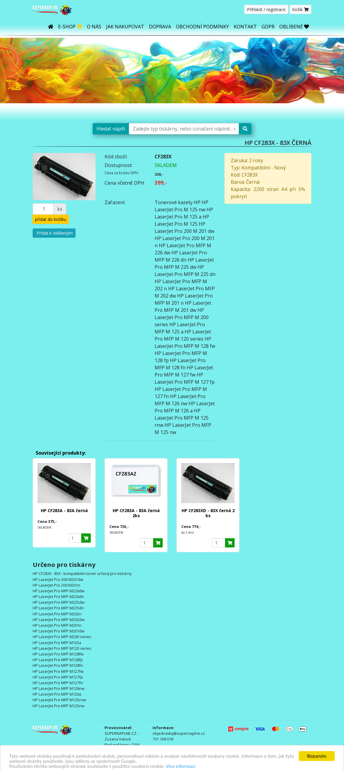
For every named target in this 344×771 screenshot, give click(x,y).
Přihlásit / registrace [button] (266, 9)
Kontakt (245, 26)
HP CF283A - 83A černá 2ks (136, 513)
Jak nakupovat (125, 26)
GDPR (268, 26)
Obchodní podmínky (202, 26)
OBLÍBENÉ (294, 26)
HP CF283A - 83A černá (64, 510)
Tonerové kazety (174, 202)
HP (197, 202)
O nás (94, 26)
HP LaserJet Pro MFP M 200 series (182, 317)
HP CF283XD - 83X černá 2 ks (208, 513)
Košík (300, 9)
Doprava (160, 26)
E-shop (70, 26)
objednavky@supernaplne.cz (179, 733)
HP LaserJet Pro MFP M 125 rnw (182, 417)
